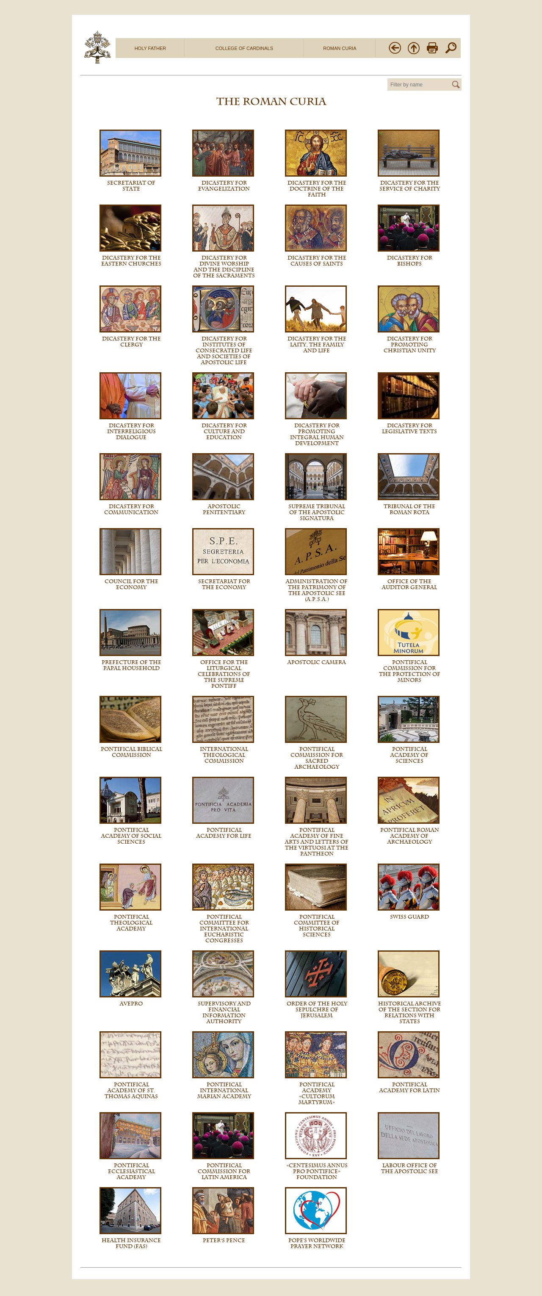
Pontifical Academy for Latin (409, 1088)
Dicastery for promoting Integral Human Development (317, 434)
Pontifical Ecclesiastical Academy (131, 1171)
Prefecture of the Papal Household (131, 665)
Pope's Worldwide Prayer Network (317, 1243)
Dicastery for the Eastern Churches (131, 261)
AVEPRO (131, 1004)
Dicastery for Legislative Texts (409, 429)
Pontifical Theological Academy (131, 923)
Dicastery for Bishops (409, 261)
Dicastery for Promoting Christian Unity (410, 345)
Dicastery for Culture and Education (224, 431)
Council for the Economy (131, 584)
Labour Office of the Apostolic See (409, 1168)
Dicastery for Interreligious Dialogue (131, 431)
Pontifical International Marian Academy (224, 1090)
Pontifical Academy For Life (224, 833)
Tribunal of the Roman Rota (409, 509)
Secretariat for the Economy (224, 584)
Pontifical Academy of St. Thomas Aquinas (131, 1090)
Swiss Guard (409, 917)
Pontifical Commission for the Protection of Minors (409, 671)
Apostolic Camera (317, 662)
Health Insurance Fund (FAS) (131, 1243)
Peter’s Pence (224, 1240)
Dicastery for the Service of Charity (409, 186)
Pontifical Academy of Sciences (409, 755)
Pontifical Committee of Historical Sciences (317, 926)
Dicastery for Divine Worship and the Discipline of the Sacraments (224, 267)
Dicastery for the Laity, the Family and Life (317, 345)
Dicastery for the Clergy (131, 342)
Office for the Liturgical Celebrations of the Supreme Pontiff (224, 674)
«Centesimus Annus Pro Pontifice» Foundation (317, 1171)
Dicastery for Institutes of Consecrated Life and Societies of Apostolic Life (224, 351)
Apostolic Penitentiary (224, 509)
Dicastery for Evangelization (224, 186)
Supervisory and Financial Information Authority (224, 1013)
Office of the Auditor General (409, 584)
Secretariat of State (131, 186)
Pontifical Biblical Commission (131, 752)
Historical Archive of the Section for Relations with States (409, 1013)
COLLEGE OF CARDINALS (244, 48)
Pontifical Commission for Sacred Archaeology (316, 758)
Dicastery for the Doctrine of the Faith (317, 189)
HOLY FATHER (150, 48)
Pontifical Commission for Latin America (224, 1171)
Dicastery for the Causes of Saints (317, 261)
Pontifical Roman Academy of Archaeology (409, 836)
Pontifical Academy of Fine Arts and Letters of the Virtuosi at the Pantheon (316, 842)
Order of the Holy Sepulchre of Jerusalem (317, 1010)
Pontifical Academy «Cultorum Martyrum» (317, 1093)
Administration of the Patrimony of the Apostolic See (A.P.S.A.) (317, 590)
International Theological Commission (224, 755)
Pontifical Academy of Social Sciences (131, 836)
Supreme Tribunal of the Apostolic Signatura (316, 512)
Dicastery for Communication (131, 509)
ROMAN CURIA (339, 48)
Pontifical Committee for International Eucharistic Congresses (224, 929)
